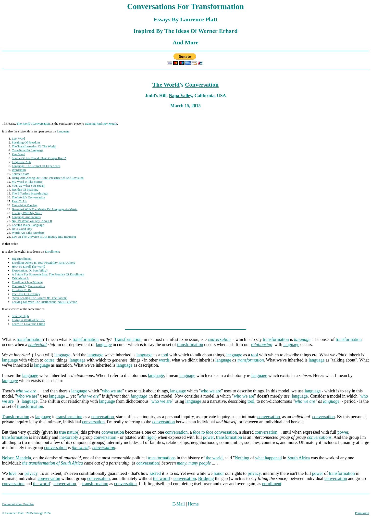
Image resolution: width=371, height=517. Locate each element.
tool (164, 354)
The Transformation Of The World (34, 146)
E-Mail (178, 504)
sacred (155, 473)
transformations (161, 457)
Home (193, 504)
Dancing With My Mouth (101, 123)
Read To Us (19, 201)
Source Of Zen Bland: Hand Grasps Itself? (39, 158)
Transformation (127, 339)
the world (80, 447)
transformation (30, 339)
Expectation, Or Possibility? (30, 270)
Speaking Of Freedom (26, 142)
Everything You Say (24, 205)
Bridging (206, 478)
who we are (112, 390)
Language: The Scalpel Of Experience (36, 166)
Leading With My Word (27, 213)
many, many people (194, 463)
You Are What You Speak (28, 185)
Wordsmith (19, 170)
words (164, 360)
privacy (31, 473)
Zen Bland (18, 154)
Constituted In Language (27, 150)
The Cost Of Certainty (26, 294)
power (342, 432)
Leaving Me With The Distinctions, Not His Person (44, 302)
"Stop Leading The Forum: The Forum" (39, 298)
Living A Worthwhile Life (28, 320)
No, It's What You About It (32, 221)
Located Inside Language (28, 225)
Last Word (18, 138)
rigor (151, 437)
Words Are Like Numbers (28, 232)
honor (219, 473)
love (12, 473)
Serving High (20, 316)
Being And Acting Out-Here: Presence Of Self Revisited (48, 178)
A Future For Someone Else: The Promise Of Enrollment (48, 274)
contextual (37, 344)
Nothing (242, 457)
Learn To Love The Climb (28, 324)
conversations (319, 437)
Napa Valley (180, 95)
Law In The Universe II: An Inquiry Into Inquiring (44, 236)
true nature (68, 432)
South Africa (298, 457)
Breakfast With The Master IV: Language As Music (44, 209)
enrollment (271, 483)
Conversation (202, 84)
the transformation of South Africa (52, 463)
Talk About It (20, 278)
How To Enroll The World (28, 266)
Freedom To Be (21, 290)
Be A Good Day (22, 229)
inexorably (68, 437)
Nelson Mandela (16, 457)
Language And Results (26, 217)
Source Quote (20, 174)
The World (166, 84)
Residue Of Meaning (25, 189)
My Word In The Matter (27, 181)
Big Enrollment (22, 258)
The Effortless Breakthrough (30, 193)
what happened (268, 457)
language (104, 344)
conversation (219, 339)
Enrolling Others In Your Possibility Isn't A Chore (43, 262)
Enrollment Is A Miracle (27, 282)
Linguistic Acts (21, 162)
